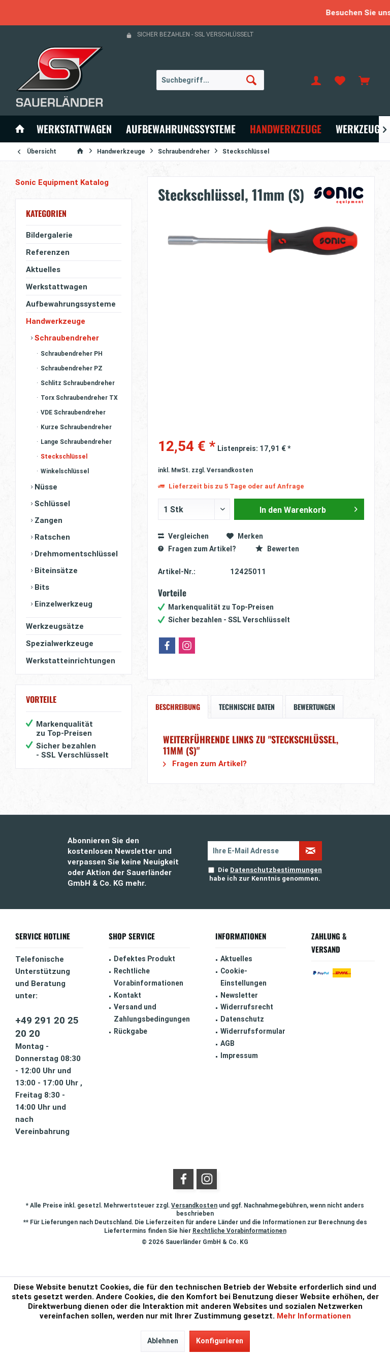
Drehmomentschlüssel (75, 553)
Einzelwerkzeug (62, 604)
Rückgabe (130, 1031)
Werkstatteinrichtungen (70, 660)
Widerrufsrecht (246, 1006)
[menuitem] (364, 80)
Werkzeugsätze (55, 626)
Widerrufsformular (252, 1031)
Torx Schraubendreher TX (78, 397)
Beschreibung (177, 706)
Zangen (47, 520)
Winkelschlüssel (64, 471)
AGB (227, 1043)
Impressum (239, 1055)
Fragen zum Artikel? (197, 548)
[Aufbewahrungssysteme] (181, 129)
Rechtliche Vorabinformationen (148, 977)
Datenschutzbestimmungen (276, 869)
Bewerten (277, 548)
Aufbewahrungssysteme (71, 304)
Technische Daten (247, 706)
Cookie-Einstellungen (243, 977)
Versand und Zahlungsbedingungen (152, 1013)
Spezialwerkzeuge (59, 643)
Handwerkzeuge (55, 321)
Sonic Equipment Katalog (62, 182)
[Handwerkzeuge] (286, 129)
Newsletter (239, 995)
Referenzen (48, 252)
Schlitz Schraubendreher (77, 383)
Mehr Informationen (314, 1316)
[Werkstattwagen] (74, 129)
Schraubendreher (65, 338)
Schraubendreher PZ (71, 368)
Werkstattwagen (56, 286)
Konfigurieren (219, 1340)
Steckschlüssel (63, 456)
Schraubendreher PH (71, 353)
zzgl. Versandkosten (222, 470)
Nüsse (44, 487)
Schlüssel (51, 503)
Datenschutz (242, 1019)
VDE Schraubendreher (72, 412)
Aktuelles (43, 269)
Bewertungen (314, 706)
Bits (40, 587)
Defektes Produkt (144, 958)
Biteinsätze (55, 570)
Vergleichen (183, 536)
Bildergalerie (49, 235)
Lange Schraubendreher (75, 441)
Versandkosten (194, 1205)
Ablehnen (162, 1340)
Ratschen (51, 537)
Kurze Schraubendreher (75, 427)
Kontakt (127, 995)
